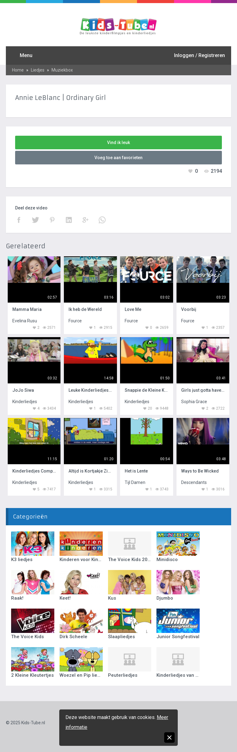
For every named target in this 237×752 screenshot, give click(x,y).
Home (18, 70)
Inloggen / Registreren (199, 55)
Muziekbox (62, 70)
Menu (26, 55)
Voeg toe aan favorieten (118, 157)
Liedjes (37, 70)
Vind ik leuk (118, 142)
